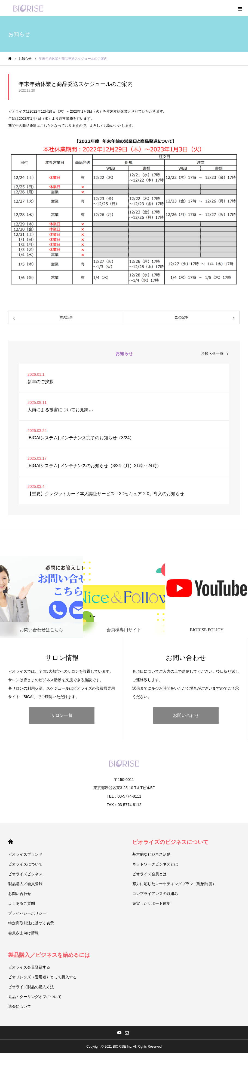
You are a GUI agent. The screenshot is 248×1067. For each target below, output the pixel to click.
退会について (19, 1006)
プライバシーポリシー (27, 913)
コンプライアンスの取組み (155, 893)
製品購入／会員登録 (25, 884)
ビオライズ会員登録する (29, 967)
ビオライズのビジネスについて (170, 842)
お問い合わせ (186, 715)
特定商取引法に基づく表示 (31, 923)
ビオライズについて (25, 864)
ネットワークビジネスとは (155, 864)
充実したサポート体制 (151, 903)
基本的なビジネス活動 (151, 854)
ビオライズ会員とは (149, 874)
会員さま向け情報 (23, 933)
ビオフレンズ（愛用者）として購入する (42, 977)
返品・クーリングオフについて (35, 996)
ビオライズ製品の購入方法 (31, 987)
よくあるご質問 (21, 903)
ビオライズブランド (25, 854)
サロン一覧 (62, 715)
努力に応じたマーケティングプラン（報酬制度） (174, 884)
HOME (10, 841)
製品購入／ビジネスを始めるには (49, 955)
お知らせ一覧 (212, 353)
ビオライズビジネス (25, 874)
